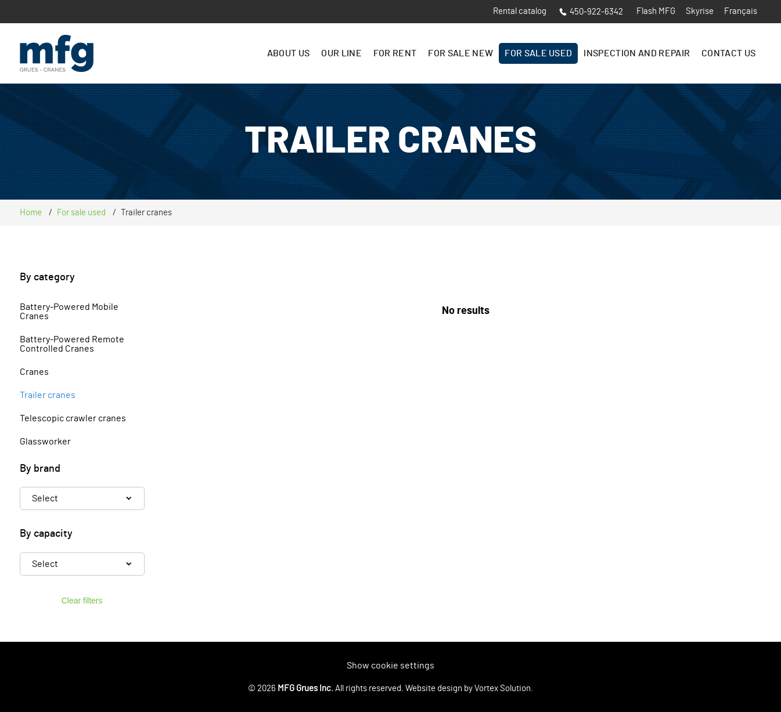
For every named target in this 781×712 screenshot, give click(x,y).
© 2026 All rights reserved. (326, 688)
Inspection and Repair (637, 53)
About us (288, 53)
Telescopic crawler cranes (73, 418)
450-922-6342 (591, 12)
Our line (341, 53)
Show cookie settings (390, 665)
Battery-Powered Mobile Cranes (69, 311)
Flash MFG (655, 11)
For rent (395, 53)
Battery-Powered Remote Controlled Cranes (72, 344)
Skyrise (700, 11)
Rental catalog (519, 11)
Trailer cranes (47, 395)
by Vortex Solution (497, 688)
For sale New (460, 53)
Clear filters (82, 601)
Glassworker (45, 441)
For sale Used (538, 53)
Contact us (728, 53)
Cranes (34, 372)
